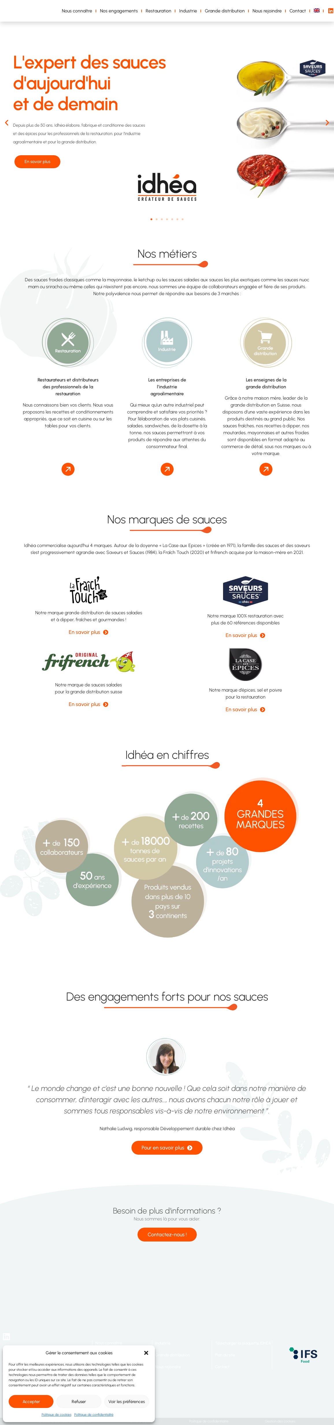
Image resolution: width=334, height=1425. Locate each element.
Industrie (188, 11)
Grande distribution (225, 11)
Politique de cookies (56, 1415)
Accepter (31, 1401)
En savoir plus (40, 162)
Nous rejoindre (267, 11)
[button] (146, 1353)
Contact (298, 11)
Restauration (158, 11)
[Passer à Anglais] (317, 11)
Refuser (79, 1401)
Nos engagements (119, 11)
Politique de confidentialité (94, 1415)
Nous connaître (77, 11)
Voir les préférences (126, 1401)
